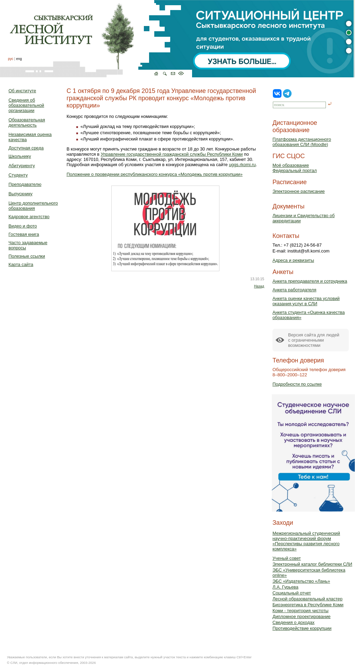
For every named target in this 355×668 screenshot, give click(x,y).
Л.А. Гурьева (285, 587)
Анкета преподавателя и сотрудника (309, 281)
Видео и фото (23, 226)
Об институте (22, 90)
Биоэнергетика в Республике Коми (308, 604)
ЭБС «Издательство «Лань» (301, 581)
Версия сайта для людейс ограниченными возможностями (313, 340)
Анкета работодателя (294, 289)
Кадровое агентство (29, 216)
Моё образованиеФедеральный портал (294, 168)
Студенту (18, 175)
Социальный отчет (291, 593)
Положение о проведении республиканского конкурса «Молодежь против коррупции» (155, 174)
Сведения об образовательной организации (26, 105)
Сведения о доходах (293, 622)
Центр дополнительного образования (33, 205)
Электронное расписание (298, 191)
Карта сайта (21, 264)
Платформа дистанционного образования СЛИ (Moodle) (301, 142)
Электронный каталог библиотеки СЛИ (312, 564)
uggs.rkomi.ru (242, 164)
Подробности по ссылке (297, 384)
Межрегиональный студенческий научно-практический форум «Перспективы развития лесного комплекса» (306, 541)
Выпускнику (21, 193)
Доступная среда (26, 148)
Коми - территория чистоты (300, 610)
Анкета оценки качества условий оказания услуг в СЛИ (306, 301)
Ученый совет (286, 558)
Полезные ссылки (27, 256)
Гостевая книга (24, 234)
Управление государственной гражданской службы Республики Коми (172, 154)
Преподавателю (25, 184)
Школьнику (20, 156)
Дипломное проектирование (301, 616)
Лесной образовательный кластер (307, 598)
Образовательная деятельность (27, 122)
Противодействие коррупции (301, 628)
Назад (259, 286)
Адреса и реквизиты (293, 260)
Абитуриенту (22, 165)
